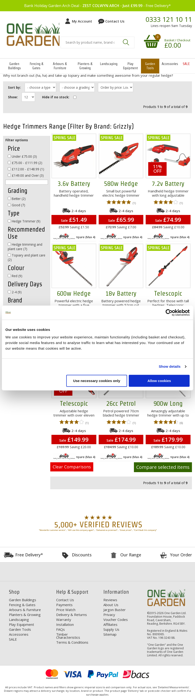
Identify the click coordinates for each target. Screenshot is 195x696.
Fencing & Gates (36, 66)
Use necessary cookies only (96, 381)
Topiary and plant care (26, 257)
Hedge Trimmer (24, 221)
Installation (65, 624)
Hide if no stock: (56, 97)
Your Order (181, 554)
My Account (82, 21)
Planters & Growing (85, 66)
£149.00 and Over (26, 175)
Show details (170, 366)
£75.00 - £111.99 (25, 162)
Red (15, 275)
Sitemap (110, 634)
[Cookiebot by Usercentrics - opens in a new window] (169, 312)
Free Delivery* (29, 554)
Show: (13, 97)
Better (17, 198)
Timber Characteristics (68, 635)
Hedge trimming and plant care (25, 246)
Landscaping (108, 64)
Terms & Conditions (72, 642)
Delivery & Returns (71, 614)
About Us (110, 604)
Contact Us (115, 21)
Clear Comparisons (72, 466)
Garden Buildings (14, 66)
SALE (186, 64)
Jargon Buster (114, 609)
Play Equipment (130, 66)
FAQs (60, 629)
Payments (64, 604)
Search (126, 42)
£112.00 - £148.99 (26, 169)
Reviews (110, 599)
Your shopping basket (151, 41)
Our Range (130, 554)
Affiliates (110, 624)
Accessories (170, 64)
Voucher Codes (115, 619)
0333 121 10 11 (169, 19)
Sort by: (14, 87)
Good (16, 205)
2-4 (15, 292)
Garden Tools (150, 66)
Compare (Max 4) (83, 237)
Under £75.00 (22, 156)
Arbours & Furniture (60, 66)
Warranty (63, 619)
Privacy (109, 614)
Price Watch (65, 609)
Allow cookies (159, 381)
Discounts (82, 554)
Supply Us (111, 629)
